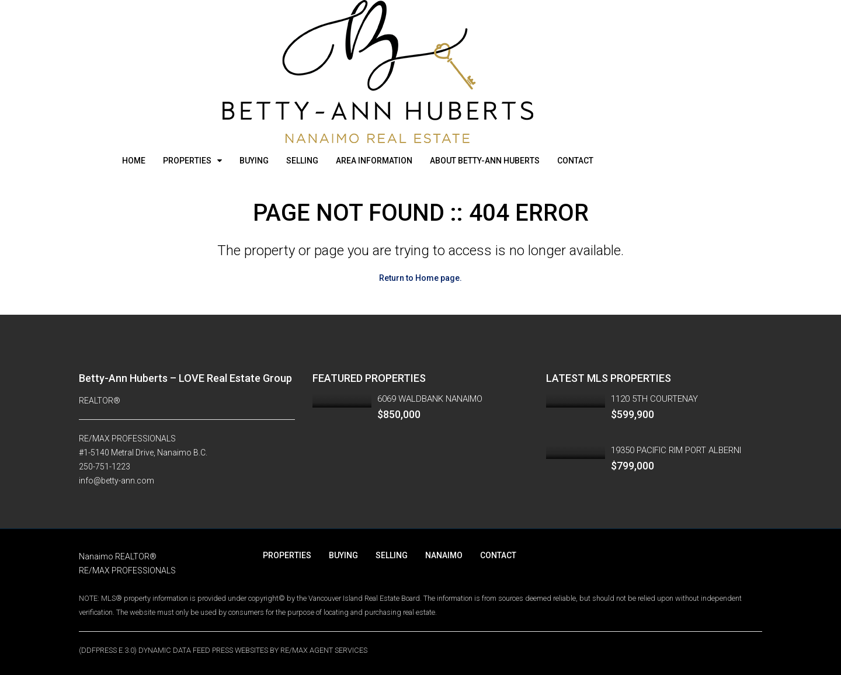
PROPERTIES (187, 160)
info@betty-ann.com (116, 480)
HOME (133, 160)
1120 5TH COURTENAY (654, 399)
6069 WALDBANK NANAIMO (429, 399)
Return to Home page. (420, 278)
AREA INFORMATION (374, 160)
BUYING (254, 160)
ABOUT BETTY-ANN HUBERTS (485, 160)
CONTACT (575, 160)
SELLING (302, 160)
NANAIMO (444, 555)
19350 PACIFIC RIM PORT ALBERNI (676, 450)
